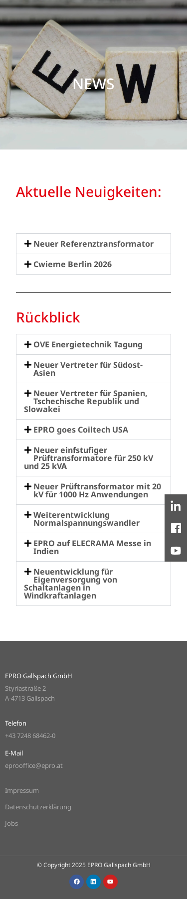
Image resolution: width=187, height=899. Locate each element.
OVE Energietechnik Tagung (88, 344)
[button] (93, 244)
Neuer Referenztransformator (93, 243)
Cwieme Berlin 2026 (72, 264)
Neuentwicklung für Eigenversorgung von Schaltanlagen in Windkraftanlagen (70, 583)
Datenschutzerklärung (38, 806)
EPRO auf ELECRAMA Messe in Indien (92, 547)
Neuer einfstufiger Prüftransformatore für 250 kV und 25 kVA (88, 458)
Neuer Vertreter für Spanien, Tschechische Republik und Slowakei (86, 401)
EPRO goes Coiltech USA (80, 429)
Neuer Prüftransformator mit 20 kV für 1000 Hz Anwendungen (97, 490)
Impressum (22, 790)
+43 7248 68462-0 (30, 735)
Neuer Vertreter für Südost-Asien (88, 368)
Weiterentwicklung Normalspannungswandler (86, 518)
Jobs (11, 823)
